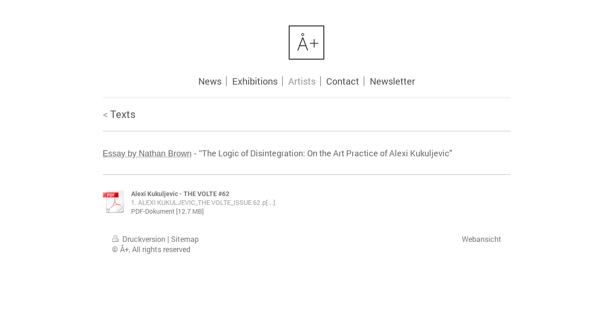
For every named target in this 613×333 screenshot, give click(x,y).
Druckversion (139, 239)
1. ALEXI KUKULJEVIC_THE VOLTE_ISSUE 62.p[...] (203, 202)
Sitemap (185, 239)
